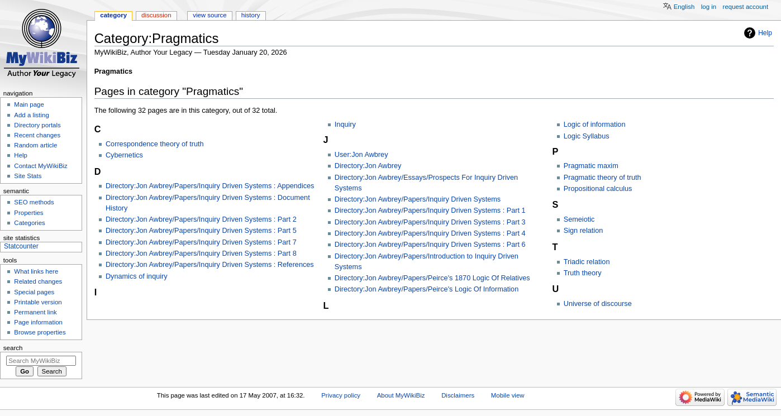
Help (765, 33)
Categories (29, 222)
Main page (29, 104)
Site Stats (27, 176)
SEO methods (34, 202)
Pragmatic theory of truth (602, 177)
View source (209, 15)
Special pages (34, 292)
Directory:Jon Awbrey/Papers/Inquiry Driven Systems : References (210, 265)
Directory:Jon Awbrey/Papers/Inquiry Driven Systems (418, 199)
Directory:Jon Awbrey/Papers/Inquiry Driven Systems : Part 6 (430, 244)
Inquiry (345, 124)
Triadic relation (587, 262)
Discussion (156, 15)
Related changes (38, 281)
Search (13, 348)
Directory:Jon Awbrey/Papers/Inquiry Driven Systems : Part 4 (430, 233)
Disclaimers (457, 395)
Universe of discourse (598, 304)
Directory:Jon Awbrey (368, 166)
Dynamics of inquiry (137, 276)
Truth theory (583, 273)
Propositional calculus (598, 189)
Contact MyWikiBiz (40, 165)
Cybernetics (124, 155)
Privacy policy (340, 395)
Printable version (37, 302)
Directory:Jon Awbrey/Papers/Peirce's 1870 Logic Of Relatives (432, 278)
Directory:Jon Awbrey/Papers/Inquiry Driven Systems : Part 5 (201, 231)
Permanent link (35, 312)
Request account (746, 6)
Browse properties (39, 332)
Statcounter (21, 246)
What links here (36, 271)
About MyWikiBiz (401, 395)
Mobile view (508, 395)
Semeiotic (579, 219)
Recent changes (37, 135)
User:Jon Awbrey (361, 155)
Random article (35, 145)
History (250, 15)
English (684, 6)
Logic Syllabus (586, 136)
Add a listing (31, 115)
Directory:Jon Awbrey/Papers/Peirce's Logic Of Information (426, 289)
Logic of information (595, 124)
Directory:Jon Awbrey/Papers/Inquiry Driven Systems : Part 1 (430, 210)
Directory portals (37, 125)
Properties (28, 212)
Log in (708, 6)
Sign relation (583, 231)
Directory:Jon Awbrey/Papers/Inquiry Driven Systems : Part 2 (201, 219)
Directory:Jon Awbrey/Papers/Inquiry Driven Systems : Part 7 (201, 242)
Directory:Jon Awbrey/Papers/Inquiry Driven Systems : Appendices (210, 186)
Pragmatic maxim (591, 166)
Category (113, 15)
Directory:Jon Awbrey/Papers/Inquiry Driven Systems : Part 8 (201, 253)
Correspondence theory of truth (155, 144)
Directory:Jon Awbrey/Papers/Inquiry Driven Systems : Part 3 (430, 222)
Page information (38, 322)
